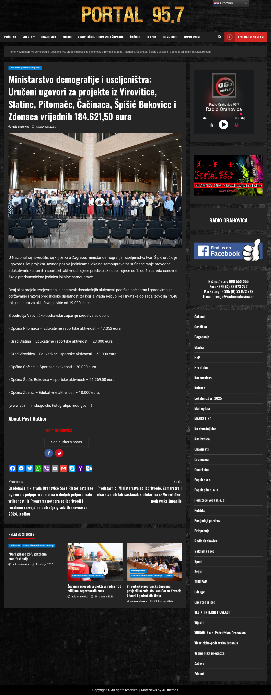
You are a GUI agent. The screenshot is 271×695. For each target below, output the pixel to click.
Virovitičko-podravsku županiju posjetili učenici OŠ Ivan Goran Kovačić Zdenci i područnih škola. (154, 591)
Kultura (199, 387)
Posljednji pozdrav (207, 520)
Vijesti (27, 37)
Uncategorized (138, 571)
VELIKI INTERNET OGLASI (212, 612)
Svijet (198, 571)
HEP (197, 357)
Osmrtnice (170, 37)
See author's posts (66, 442)
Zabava (199, 663)
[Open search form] (219, 37)
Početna (10, 37)
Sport (198, 561)
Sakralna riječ (204, 551)
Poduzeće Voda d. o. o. (209, 500)
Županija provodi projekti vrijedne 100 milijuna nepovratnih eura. (94, 588)
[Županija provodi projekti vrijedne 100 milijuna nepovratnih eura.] (95, 562)
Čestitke (200, 326)
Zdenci (67, 37)
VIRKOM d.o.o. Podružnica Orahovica (220, 632)
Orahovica (48, 37)
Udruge (199, 591)
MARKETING (202, 418)
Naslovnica (202, 438)
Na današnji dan (205, 428)
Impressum (192, 37)
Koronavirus (203, 377)
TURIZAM (200, 581)
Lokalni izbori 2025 (208, 398)
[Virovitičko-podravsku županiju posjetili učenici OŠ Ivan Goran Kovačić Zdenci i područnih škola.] (154, 562)
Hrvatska (201, 367)
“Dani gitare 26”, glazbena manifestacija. (27, 556)
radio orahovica (20, 126)
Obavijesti (201, 449)
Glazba (151, 37)
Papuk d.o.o (202, 479)
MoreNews (149, 690)
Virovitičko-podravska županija (101, 37)
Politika (199, 510)
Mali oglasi (202, 408)
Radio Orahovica (205, 540)
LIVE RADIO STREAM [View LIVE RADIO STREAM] (244, 37)
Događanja (201, 336)
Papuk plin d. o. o (206, 489)
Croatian (223, 3)
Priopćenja (201, 530)
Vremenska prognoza (209, 653)
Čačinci (135, 37)
